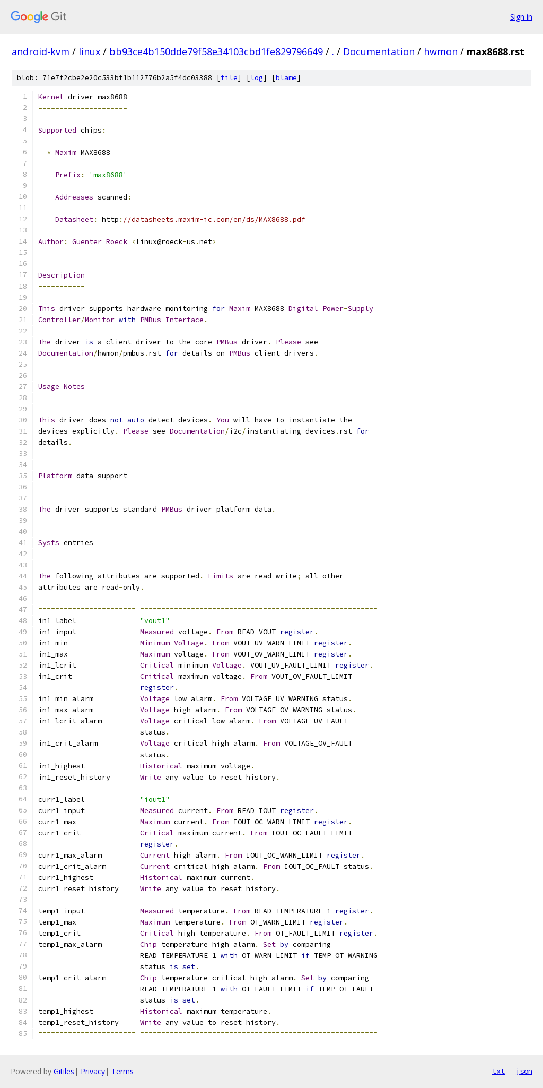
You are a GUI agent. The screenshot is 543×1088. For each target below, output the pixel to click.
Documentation (379, 51)
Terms (122, 1071)
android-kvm (40, 51)
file (229, 77)
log (256, 77)
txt (498, 1071)
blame (286, 77)
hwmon (441, 51)
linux (89, 51)
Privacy (93, 1071)
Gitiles (64, 1071)
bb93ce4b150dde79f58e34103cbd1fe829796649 (216, 51)
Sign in (521, 17)
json (523, 1071)
